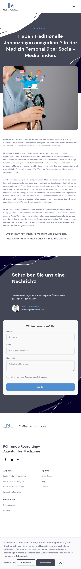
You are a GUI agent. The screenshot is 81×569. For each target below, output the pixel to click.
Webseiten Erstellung (12, 492)
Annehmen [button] (45, 562)
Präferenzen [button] (10, 562)
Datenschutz (21, 556)
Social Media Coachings (13, 487)
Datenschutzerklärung (34, 377)
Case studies (9, 505)
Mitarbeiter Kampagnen (13, 481)
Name (9, 332)
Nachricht (10, 359)
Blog (43, 481)
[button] (74, 7)
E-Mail (9, 345)
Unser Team (47, 476)
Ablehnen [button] (26, 562)
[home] (11, 7)
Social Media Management (14, 476)
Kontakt (45, 487)
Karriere (6, 510)
